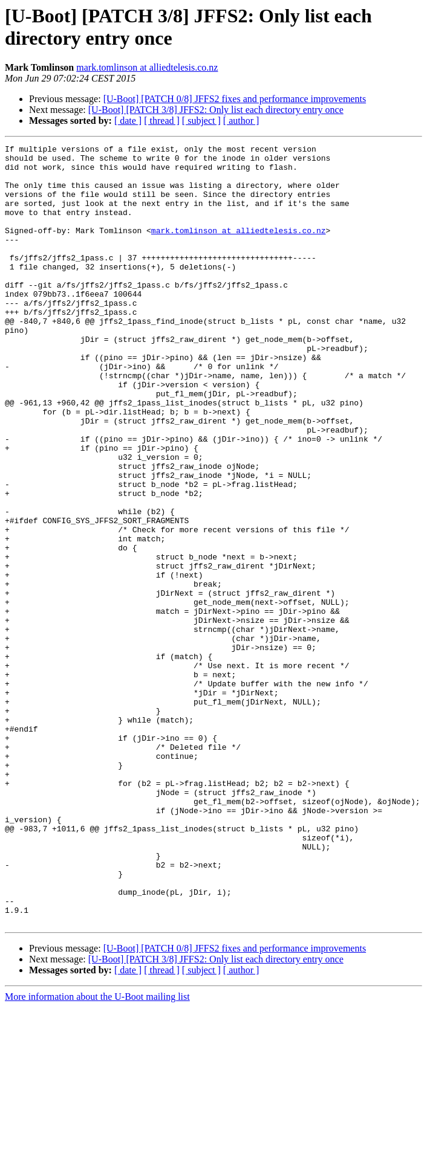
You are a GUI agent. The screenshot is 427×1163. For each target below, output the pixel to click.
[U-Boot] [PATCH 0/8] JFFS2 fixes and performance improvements (234, 99)
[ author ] (241, 120)
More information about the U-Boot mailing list (97, 1152)
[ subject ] (201, 120)
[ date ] (128, 120)
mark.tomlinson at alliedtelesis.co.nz (147, 67)
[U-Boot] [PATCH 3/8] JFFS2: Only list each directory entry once (216, 110)
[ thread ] (162, 120)
